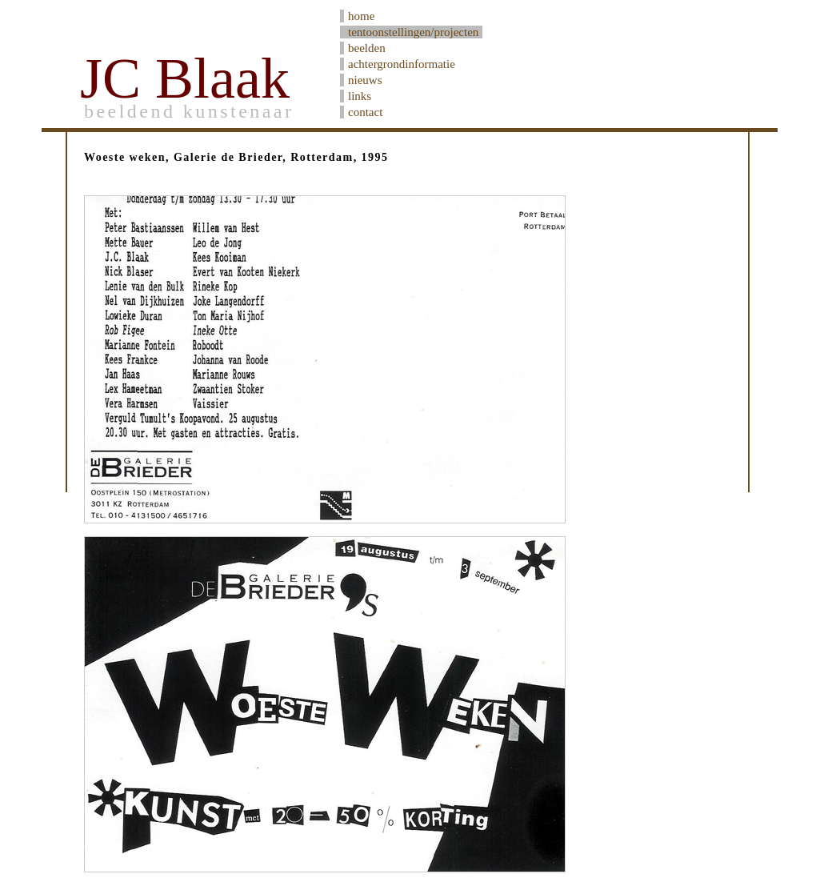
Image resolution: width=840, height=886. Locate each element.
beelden (367, 48)
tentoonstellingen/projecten (413, 32)
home (361, 16)
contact (365, 112)
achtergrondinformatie (401, 64)
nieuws (365, 80)
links (359, 96)
